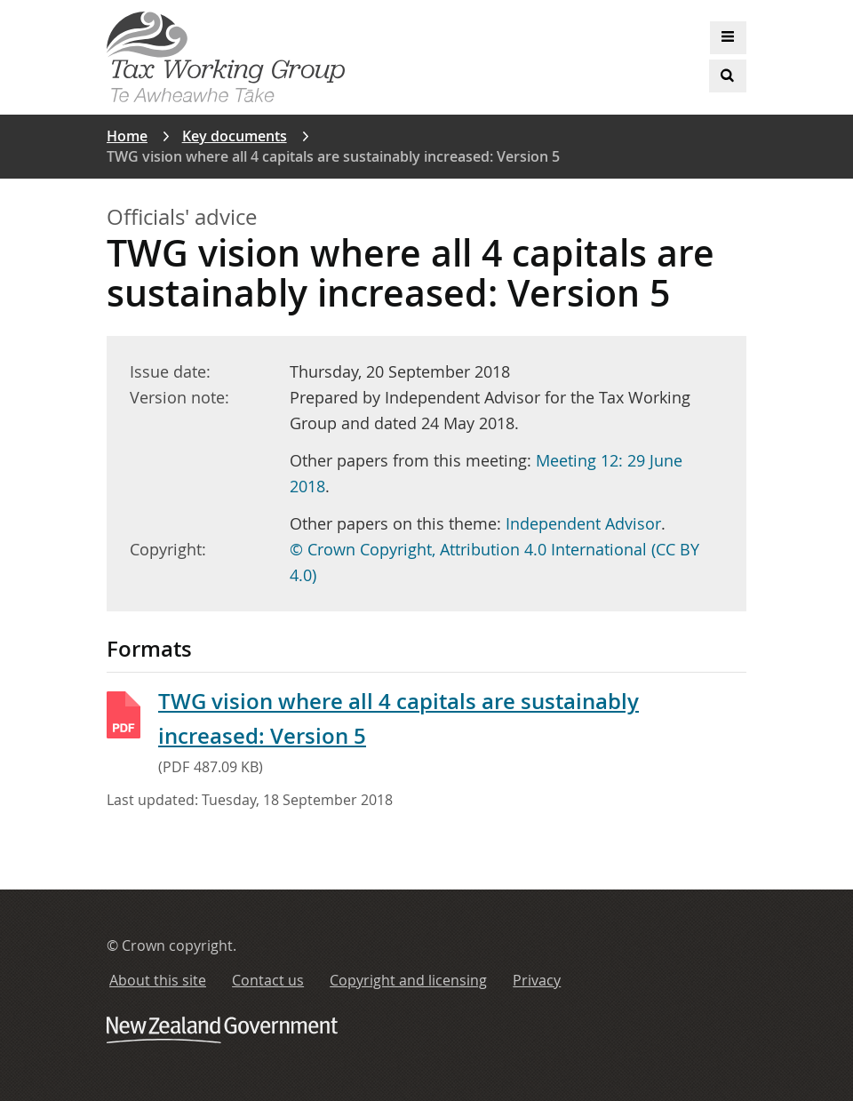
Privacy (537, 980)
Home (127, 136)
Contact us (268, 980)
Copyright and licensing (408, 980)
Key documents (234, 136)
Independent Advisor (583, 523)
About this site (157, 980)
